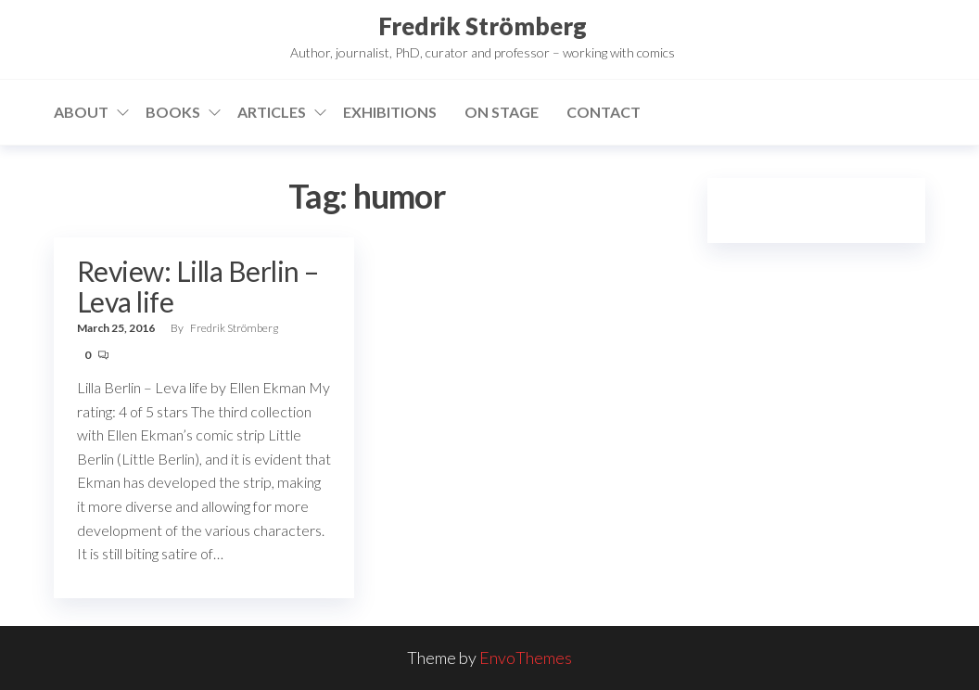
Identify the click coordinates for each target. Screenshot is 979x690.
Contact (603, 112)
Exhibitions (390, 112)
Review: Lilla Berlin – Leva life (198, 286)
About (81, 112)
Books (173, 112)
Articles (271, 112)
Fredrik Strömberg (482, 26)
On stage (501, 112)
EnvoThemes (525, 657)
